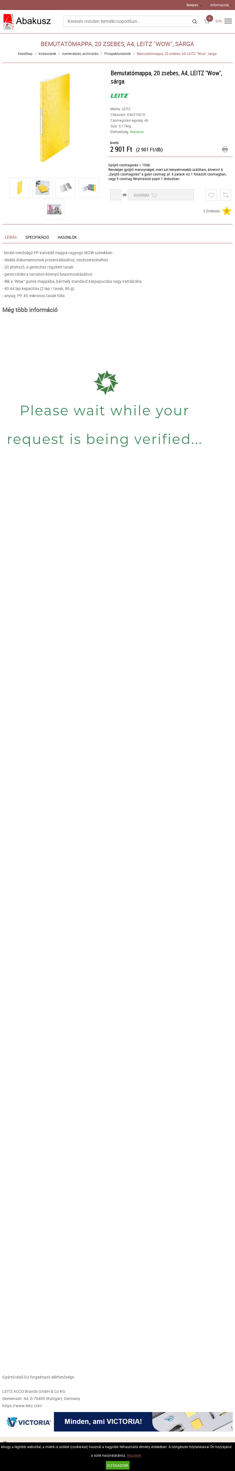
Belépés (192, 5)
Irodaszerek (47, 53)
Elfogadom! (117, 1465)
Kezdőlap (25, 53)
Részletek (134, 1455)
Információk (219, 5)
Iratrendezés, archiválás (80, 53)
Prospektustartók (117, 53)
